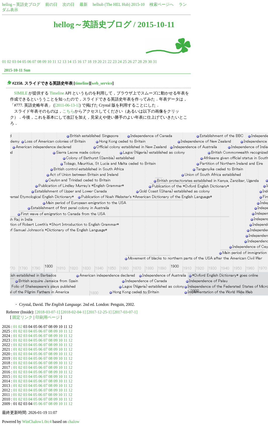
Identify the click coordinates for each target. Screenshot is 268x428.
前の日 (51, 4)
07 (34, 61)
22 (109, 61)
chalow (73, 421)
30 (150, 61)
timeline (82, 83)
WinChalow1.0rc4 (37, 421)
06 (29, 61)
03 (14, 61)
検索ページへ (161, 4)
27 (135, 61)
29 (145, 61)
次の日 (68, 4)
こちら (68, 111)
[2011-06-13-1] (67, 105)
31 (155, 61)
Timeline (57, 93)
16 (79, 61)
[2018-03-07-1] (47, 312)
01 (4, 61)
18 (89, 61)
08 (39, 61)
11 (54, 61)
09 (44, 61)
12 (59, 61)
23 (114, 61)
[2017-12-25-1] (99, 312)
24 (120, 61)
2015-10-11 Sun (17, 70)
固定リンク (22, 317)
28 (140, 61)
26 (130, 61)
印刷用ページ (47, 317)
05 (24, 61)
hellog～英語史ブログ (21, 4)
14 (69, 61)
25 (125, 61)
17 (84, 61)
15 (74, 61)
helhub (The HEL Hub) (111, 4)
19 (94, 61)
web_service (102, 83)
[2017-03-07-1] (124, 312)
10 (49, 61)
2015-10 (137, 4)
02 (9, 61)
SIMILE (20, 93)
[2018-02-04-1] (73, 312)
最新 (84, 4)
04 (19, 61)
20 (99, 61)
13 (64, 61)
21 (104, 61)
